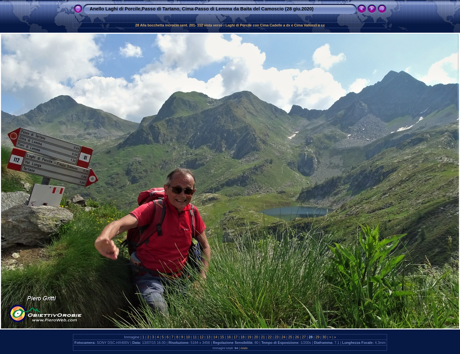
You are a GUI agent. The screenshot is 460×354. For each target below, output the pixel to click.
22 (270, 337)
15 (222, 337)
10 (188, 337)
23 (276, 337)
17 (236, 337)
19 (249, 337)
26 (297, 337)
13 (208, 337)
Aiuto (244, 348)
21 (263, 337)
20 (256, 337)
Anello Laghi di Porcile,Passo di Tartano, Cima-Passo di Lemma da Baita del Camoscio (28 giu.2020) (201, 8)
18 (242, 337)
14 (215, 337)
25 (290, 337)
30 (324, 337)
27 (304, 337)
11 (195, 337)
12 (201, 337)
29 (317, 337)
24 (283, 337)
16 (229, 337)
